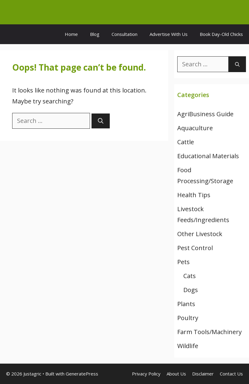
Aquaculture (195, 128)
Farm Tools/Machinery (209, 332)
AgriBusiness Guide (205, 114)
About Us (176, 374)
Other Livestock (199, 234)
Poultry (187, 318)
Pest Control (195, 248)
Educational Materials (208, 156)
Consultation (124, 34)
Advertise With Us (169, 34)
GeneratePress (82, 374)
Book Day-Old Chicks (221, 34)
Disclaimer (203, 374)
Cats (189, 276)
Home (71, 34)
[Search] (101, 120)
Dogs (190, 290)
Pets (183, 262)
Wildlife (187, 346)
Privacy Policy (146, 374)
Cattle (185, 142)
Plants (186, 304)
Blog (94, 34)
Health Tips (193, 195)
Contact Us (231, 374)
